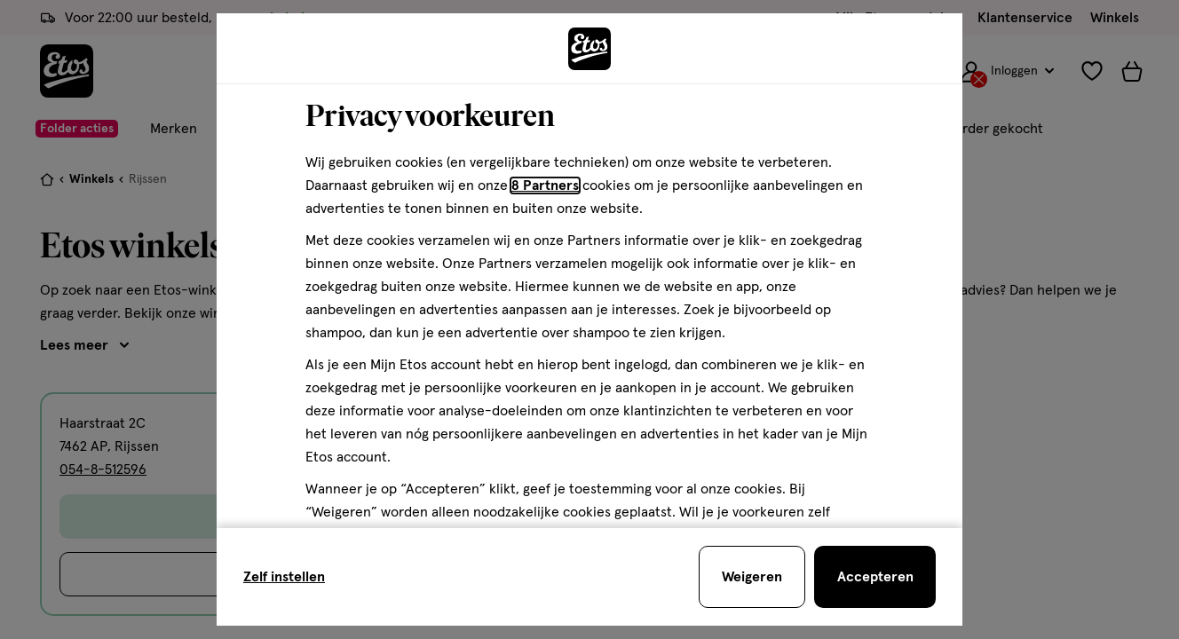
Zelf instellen (284, 577)
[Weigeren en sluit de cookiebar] (752, 577)
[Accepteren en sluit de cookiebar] (875, 577)
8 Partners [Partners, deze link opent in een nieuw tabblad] (545, 185)
